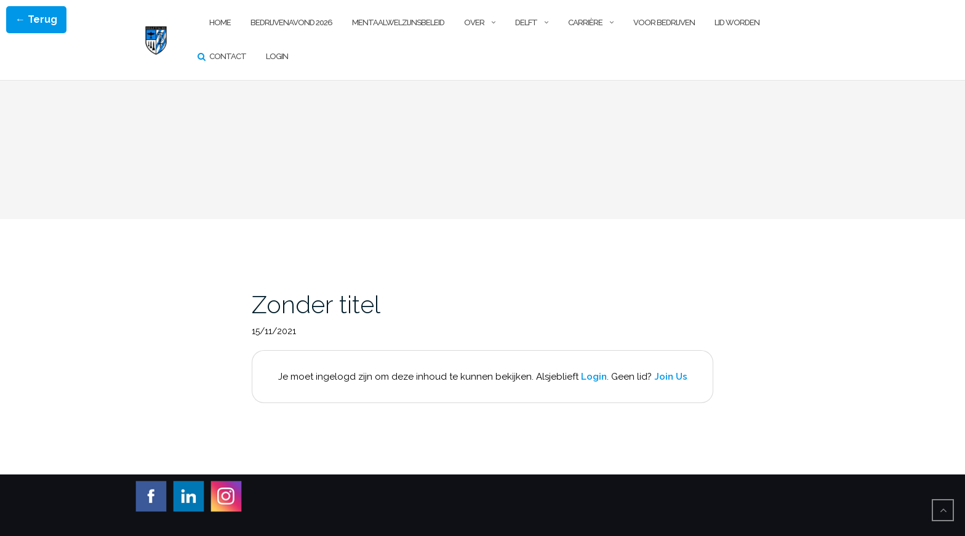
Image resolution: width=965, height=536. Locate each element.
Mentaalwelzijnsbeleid (398, 22)
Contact (227, 56)
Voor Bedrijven (664, 22)
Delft (526, 22)
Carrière (585, 22)
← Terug (36, 19)
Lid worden (737, 22)
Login (277, 56)
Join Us (670, 376)
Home (220, 22)
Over (474, 22)
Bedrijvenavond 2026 (291, 22)
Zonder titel (316, 304)
